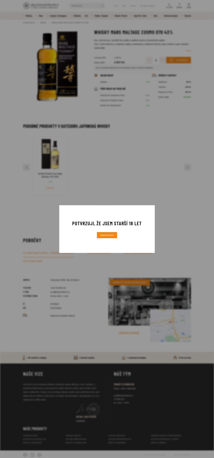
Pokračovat (107, 235)
